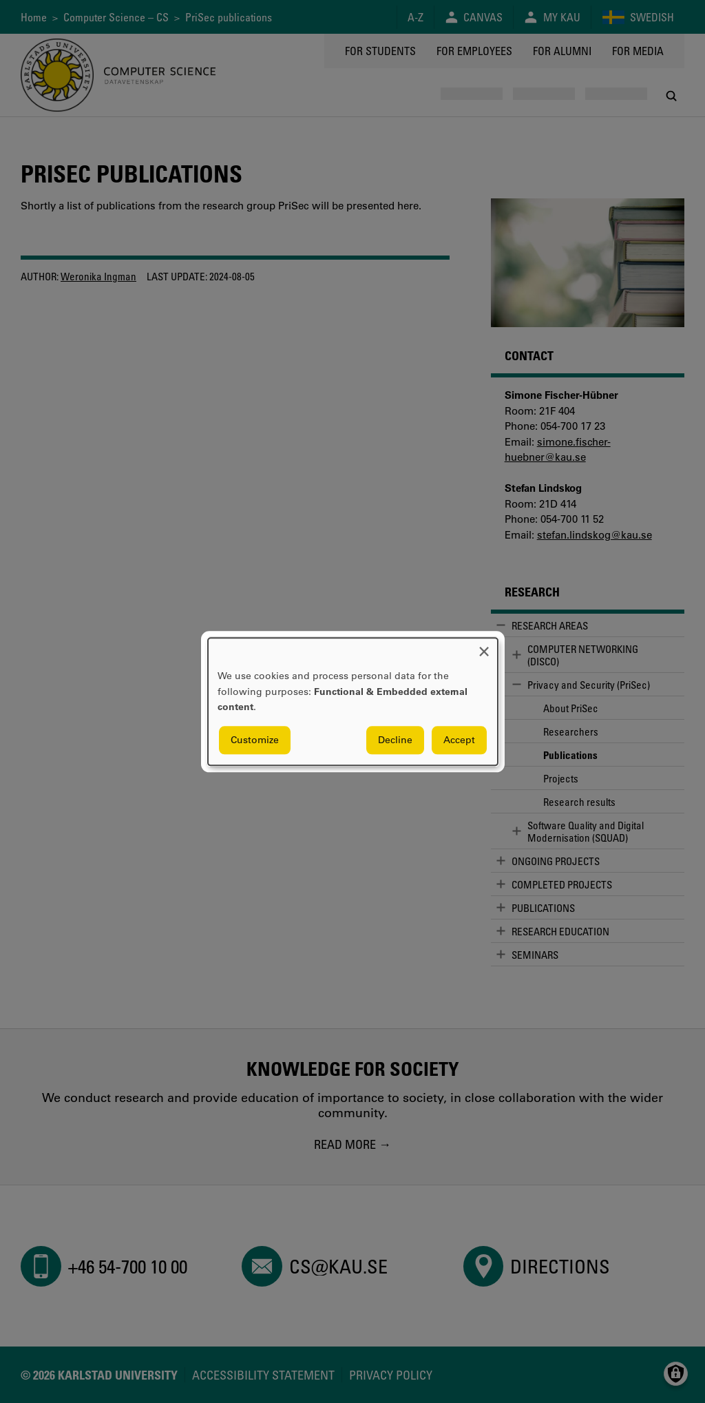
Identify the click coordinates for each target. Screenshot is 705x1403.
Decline (395, 740)
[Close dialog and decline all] (484, 646)
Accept (459, 740)
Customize (255, 740)
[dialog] (353, 701)
